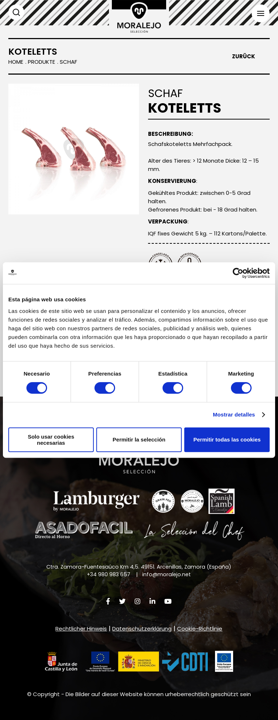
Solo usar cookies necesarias (51, 440)
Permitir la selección (139, 439)
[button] (126, 661)
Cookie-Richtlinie (199, 628)
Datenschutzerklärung (142, 628)
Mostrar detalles (234, 414)
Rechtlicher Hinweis (81, 628)
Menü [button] (261, 13)
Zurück (243, 56)
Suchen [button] (16, 12)
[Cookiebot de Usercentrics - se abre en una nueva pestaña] (238, 273)
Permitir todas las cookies (227, 439)
